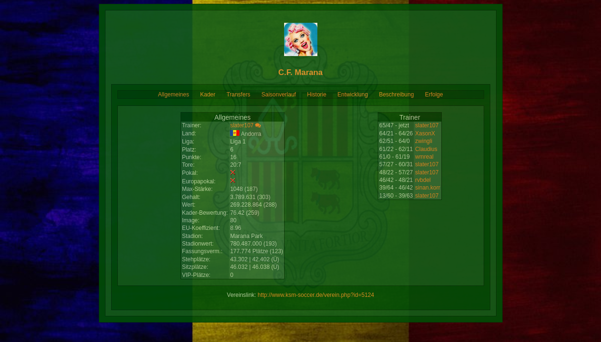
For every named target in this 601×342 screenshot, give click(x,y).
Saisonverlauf (278, 94)
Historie (316, 94)
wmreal (424, 156)
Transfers (238, 94)
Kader (207, 94)
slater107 (241, 125)
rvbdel (423, 180)
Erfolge (434, 94)
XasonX (425, 133)
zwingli (423, 141)
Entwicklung (352, 94)
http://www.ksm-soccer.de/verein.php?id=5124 (316, 295)
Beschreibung (396, 94)
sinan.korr (427, 187)
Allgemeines (173, 94)
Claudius (426, 149)
